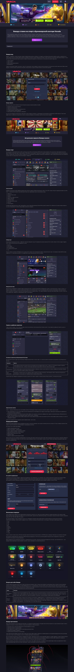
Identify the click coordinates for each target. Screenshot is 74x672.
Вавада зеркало (37, 39)
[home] (11, 1)
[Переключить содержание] (10, 46)
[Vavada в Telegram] (60, 1)
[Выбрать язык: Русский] (66, 1)
